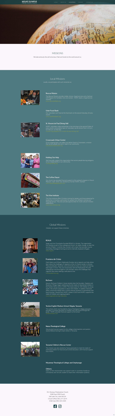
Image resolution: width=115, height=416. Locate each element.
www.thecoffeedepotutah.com (55, 183)
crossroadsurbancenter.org (54, 145)
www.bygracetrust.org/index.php (56, 296)
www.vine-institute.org (53, 205)
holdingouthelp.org (52, 163)
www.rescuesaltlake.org (53, 101)
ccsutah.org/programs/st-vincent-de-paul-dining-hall (62, 131)
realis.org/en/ (50, 250)
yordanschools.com (52, 313)
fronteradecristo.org (52, 273)
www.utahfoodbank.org (53, 116)
